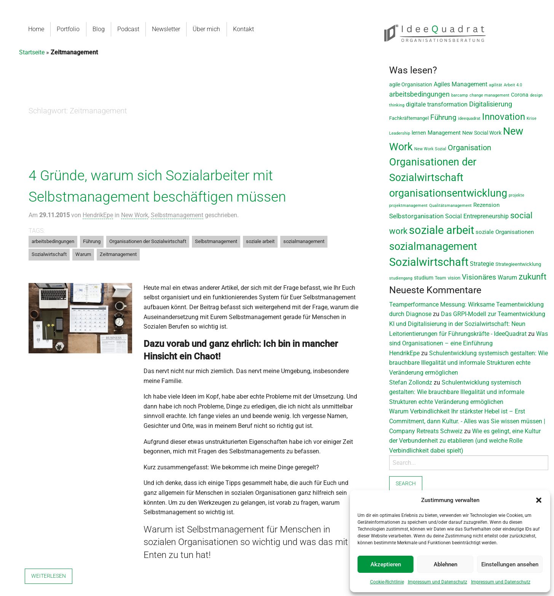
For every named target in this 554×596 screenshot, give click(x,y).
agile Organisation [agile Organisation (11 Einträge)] (410, 84)
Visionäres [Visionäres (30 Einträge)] (479, 277)
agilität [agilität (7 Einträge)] (495, 85)
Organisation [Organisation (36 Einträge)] (469, 147)
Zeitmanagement (118, 254)
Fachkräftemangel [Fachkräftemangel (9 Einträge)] (409, 118)
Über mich (206, 29)
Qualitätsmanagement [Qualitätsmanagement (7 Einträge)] (450, 205)
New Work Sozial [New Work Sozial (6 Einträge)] (430, 148)
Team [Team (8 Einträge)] (440, 278)
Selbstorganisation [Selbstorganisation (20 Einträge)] (416, 216)
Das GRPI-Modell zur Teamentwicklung (493, 314)
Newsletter (166, 29)
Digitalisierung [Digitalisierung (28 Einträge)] (490, 104)
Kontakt (242, 29)
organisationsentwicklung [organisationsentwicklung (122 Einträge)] (448, 193)
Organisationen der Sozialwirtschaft (147, 241)
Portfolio (68, 29)
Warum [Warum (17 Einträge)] (507, 277)
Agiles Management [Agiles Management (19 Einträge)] (460, 84)
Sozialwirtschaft (49, 254)
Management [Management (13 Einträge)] (444, 133)
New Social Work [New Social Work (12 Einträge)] (481, 133)
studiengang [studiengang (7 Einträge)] (400, 278)
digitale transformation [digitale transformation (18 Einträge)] (437, 104)
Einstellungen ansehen (509, 564)
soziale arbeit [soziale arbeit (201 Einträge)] (441, 230)
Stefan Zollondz (410, 382)
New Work (134, 215)
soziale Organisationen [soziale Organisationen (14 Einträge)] (505, 232)
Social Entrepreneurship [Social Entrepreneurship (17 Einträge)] (477, 216)
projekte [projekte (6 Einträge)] (516, 195)
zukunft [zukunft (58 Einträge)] (532, 276)
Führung (92, 241)
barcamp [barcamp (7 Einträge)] (459, 95)
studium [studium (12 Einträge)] (423, 278)
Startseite (32, 52)
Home (36, 29)
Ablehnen (445, 564)
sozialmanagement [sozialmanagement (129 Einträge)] (433, 246)
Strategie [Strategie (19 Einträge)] (482, 263)
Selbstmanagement (177, 215)
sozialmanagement (303, 241)
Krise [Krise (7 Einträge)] (531, 118)
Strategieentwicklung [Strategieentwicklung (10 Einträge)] (518, 264)
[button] (539, 500)
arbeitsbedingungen (53, 241)
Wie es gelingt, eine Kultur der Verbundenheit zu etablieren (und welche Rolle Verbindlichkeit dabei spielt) (465, 441)
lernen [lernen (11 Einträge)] (419, 133)
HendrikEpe (98, 215)
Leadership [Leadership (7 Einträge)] (399, 133)
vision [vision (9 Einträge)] (454, 278)
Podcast (128, 29)
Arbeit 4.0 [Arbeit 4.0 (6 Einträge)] (513, 85)
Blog (98, 29)
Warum (83, 254)
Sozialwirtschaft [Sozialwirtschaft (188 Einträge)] (428, 262)
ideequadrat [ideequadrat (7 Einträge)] (469, 118)
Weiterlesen (48, 576)
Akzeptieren (385, 564)
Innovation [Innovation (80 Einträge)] (503, 116)
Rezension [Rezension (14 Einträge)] (486, 205)
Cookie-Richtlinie (387, 582)
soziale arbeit (260, 241)
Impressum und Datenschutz (437, 582)
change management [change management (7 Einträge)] (489, 95)
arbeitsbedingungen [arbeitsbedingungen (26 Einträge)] (419, 94)
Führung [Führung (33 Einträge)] (443, 117)
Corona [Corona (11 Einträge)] (519, 95)
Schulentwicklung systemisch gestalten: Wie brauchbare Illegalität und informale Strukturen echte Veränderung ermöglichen (468, 363)
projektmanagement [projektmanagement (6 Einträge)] (408, 205)
